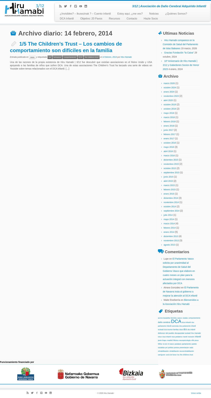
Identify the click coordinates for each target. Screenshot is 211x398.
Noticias (154, 13)
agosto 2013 (169, 245)
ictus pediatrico (176, 337)
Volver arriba (196, 393)
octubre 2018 (170, 109)
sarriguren (161, 355)
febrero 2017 (170, 134)
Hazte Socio (151, 18)
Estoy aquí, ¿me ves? (130, 13)
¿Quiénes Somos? (176, 13)
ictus (160, 337)
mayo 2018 (169, 113)
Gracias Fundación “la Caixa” (179, 52)
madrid (170, 340)
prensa (176, 347)
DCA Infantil (67, 18)
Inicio (32, 57)
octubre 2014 (170, 206)
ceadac (185, 318)
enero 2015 (169, 194)
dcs (185, 329)
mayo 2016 (169, 147)
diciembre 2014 (171, 198)
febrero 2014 (170, 228)
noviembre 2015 (171, 164)
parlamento (186, 344)
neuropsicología (185, 340)
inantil (185, 337)
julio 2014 (168, 215)
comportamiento (70, 57)
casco (179, 318)
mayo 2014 (169, 219)
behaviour (57, 57)
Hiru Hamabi (126, 57)
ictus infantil (166, 337)
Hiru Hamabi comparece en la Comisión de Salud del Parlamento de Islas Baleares (180, 44)
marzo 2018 (169, 117)
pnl (166, 347)
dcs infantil (191, 329)
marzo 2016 (169, 155)
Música (176, 340)
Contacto (132, 18)
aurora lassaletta (164, 318)
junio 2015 (168, 177)
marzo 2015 (169, 185)
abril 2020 (168, 100)
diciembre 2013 (171, 236)
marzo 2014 (169, 223)
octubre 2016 (170, 143)
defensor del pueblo (166, 333)
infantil (198, 337)
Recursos (114, 18)
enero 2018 (169, 126)
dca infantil (186, 322)
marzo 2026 (169, 83)
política (170, 347)
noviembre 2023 (171, 96)
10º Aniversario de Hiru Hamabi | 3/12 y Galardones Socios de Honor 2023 (181, 65)
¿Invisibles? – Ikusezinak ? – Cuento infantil (85, 13)
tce (178, 355)
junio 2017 (168, 130)
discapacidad (179, 333)
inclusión (191, 337)
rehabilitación (163, 351)
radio (191, 347)
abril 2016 (168, 151)
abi (50, 57)
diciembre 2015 (171, 160)
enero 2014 (169, 232)
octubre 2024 (170, 87)
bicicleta (174, 318)
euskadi (187, 333)
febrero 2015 (170, 189)
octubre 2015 (170, 168)
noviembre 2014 (171, 202)
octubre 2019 (170, 104)
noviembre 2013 (171, 240)
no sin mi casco (168, 344)
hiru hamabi (196, 333)
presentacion (184, 347)
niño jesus (195, 340)
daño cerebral (164, 322)
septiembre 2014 (171, 211)
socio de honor (171, 355)
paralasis (178, 344)
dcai (181, 329)
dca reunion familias (171, 329)
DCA (80, 57)
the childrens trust (91, 57)
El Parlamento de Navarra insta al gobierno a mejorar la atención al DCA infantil (181, 291)
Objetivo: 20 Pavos (91, 18)
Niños (160, 344)
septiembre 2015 (171, 172)
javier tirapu (162, 340)
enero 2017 (169, 138)
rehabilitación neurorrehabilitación (181, 351)
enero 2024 (169, 92)
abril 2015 (168, 181)
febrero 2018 (170, 121)
